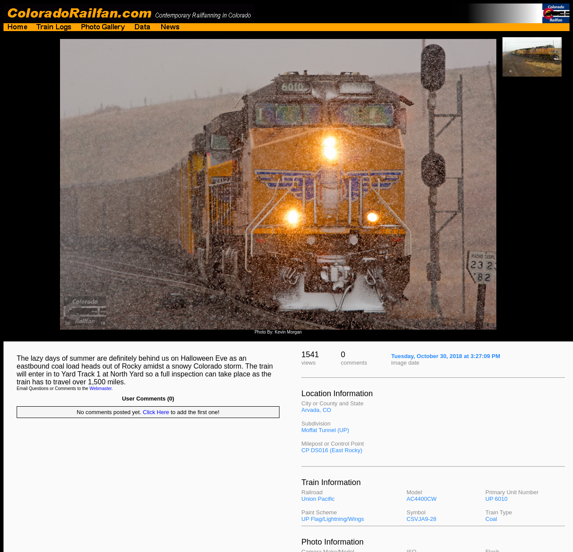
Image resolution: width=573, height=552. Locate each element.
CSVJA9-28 (421, 519)
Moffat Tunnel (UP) (325, 430)
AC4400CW (422, 499)
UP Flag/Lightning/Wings (332, 519)
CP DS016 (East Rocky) (331, 450)
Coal (491, 519)
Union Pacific (318, 499)
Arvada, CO (316, 410)
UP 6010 (496, 499)
